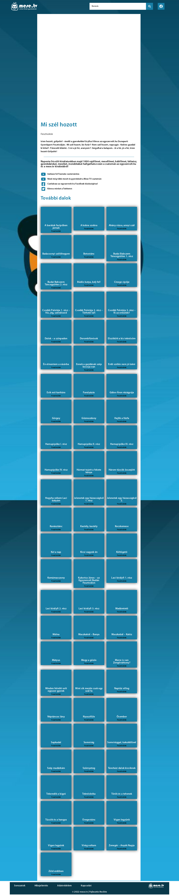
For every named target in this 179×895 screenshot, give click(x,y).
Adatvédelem (56, 886)
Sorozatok (18, 886)
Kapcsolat (74, 886)
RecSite (103, 892)
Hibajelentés (37, 886)
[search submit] (149, 6)
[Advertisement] (17, 61)
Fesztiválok (47, 134)
